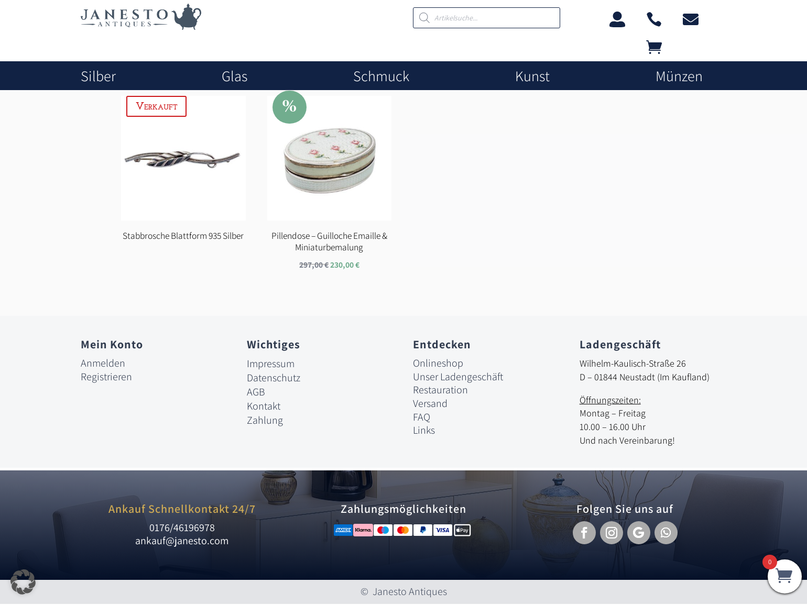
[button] (584, 533)
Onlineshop (438, 364)
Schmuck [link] (381, 76)
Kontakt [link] (263, 407)
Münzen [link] (679, 76)
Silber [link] (98, 76)
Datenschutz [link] (273, 379)
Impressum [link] (271, 364)
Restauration (440, 391)
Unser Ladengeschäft (458, 377)
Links (424, 431)
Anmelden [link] (103, 364)
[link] (141, 26)
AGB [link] (256, 393)
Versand (430, 404)
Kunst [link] (532, 76)
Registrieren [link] (106, 377)
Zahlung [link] (265, 421)
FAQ (421, 418)
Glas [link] (234, 76)
